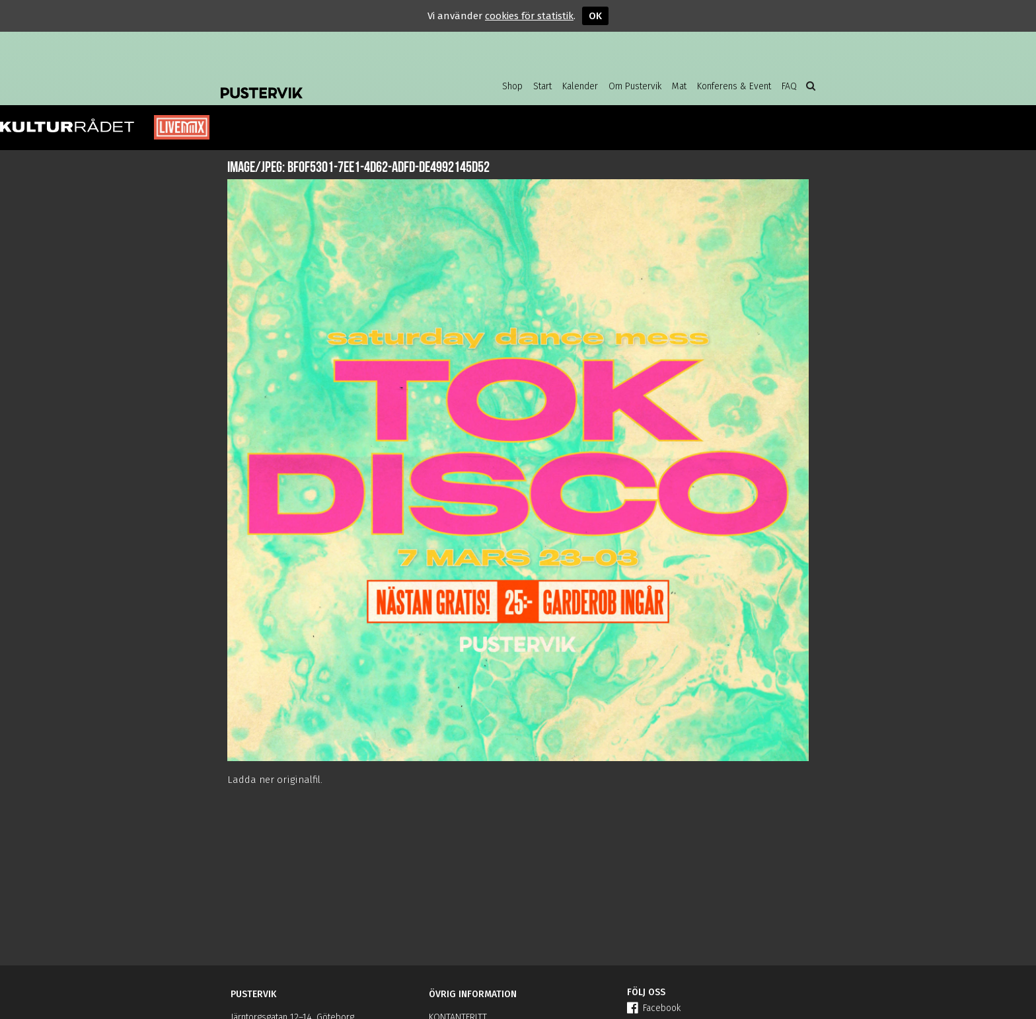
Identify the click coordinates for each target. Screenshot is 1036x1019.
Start (542, 86)
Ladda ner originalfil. (274, 780)
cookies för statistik (529, 16)
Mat (679, 86)
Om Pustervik (635, 86)
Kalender (580, 86)
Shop (512, 86)
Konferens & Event (734, 86)
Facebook (654, 1008)
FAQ (789, 86)
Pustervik (326, 83)
